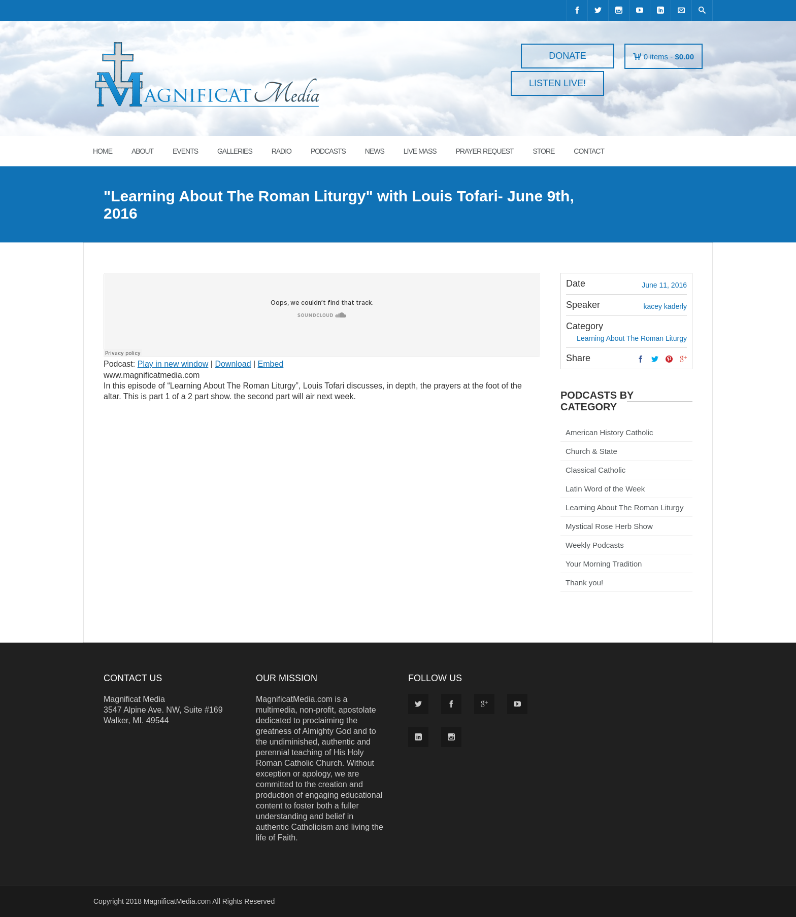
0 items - (669, 56)
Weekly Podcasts (595, 545)
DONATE (567, 56)
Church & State (591, 451)
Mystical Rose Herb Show (609, 526)
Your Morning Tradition (604, 563)
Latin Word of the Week (605, 488)
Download (233, 364)
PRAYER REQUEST (484, 151)
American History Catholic (609, 432)
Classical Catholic (595, 470)
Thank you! (584, 582)
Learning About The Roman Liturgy (624, 507)
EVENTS (185, 151)
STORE (543, 151)
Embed (271, 364)
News (374, 151)
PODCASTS (328, 151)
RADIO (281, 151)
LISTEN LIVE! (557, 83)
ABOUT (142, 151)
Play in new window (173, 364)
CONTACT (589, 151)
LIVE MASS (420, 151)
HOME (102, 151)
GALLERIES (234, 151)
